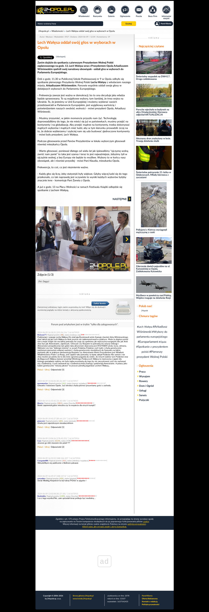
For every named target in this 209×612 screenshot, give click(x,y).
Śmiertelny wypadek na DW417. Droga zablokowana (153, 77)
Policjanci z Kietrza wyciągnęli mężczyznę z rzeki (151, 231)
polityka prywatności (137, 524)
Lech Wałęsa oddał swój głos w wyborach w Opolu (90, 31)
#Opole (162, 342)
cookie (146, 522)
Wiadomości (57, 31)
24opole (144, 311)
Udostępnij (60, 57)
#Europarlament (148, 341)
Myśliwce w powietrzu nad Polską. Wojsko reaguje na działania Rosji (154, 296)
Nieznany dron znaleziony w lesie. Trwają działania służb (153, 139)
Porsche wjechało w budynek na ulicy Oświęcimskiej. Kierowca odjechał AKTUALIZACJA (152, 112)
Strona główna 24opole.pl (83, 596)
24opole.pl (43, 31)
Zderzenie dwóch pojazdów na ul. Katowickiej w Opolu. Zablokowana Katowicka (153, 269)
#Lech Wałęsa (144, 327)
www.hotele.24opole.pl (82, 599)
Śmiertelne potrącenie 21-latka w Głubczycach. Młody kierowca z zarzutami (153, 175)
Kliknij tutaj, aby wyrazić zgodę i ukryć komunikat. (104, 527)
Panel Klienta (147, 596)
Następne (122, 199)
